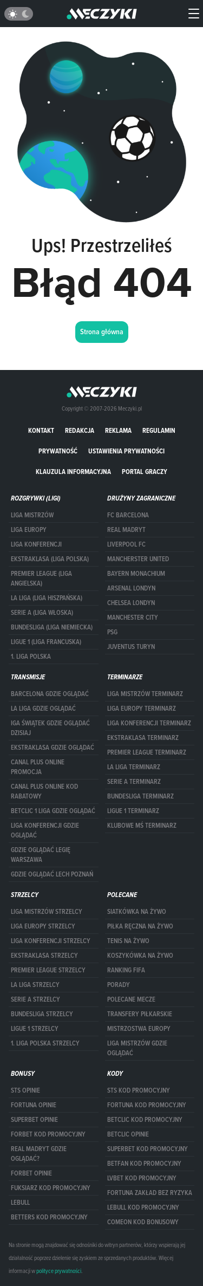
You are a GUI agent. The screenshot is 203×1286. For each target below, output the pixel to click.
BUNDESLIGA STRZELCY (42, 1014)
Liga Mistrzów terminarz (145, 694)
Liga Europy (29, 529)
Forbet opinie (31, 1173)
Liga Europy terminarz (141, 708)
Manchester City (132, 617)
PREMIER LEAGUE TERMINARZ (146, 752)
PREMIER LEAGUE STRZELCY (48, 970)
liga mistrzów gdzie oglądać (137, 1048)
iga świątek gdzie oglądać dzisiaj (50, 728)
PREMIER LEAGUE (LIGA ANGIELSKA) (41, 578)
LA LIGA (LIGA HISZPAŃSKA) (46, 598)
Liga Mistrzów (32, 515)
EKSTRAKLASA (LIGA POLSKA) (50, 559)
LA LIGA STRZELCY (35, 984)
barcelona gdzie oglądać (50, 694)
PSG (112, 632)
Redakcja (79, 430)
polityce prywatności (58, 1270)
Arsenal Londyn (131, 588)
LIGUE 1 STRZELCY (34, 1028)
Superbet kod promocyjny (147, 1149)
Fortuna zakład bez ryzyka (149, 1192)
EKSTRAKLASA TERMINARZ (143, 737)
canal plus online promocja (37, 767)
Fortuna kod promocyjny (146, 1105)
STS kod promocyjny (138, 1090)
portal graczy (144, 471)
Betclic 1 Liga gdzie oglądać (53, 811)
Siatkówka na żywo (136, 911)
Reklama (118, 430)
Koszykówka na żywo (140, 955)
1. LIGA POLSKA (31, 656)
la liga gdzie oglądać (43, 708)
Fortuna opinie (33, 1105)
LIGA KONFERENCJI (36, 544)
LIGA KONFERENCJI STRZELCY (50, 941)
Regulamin (158, 430)
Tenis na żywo (128, 941)
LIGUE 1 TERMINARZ (133, 811)
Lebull (20, 1202)
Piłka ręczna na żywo (140, 926)
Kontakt (41, 430)
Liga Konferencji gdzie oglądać (45, 830)
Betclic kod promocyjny (144, 1119)
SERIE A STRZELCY (35, 999)
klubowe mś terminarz (141, 825)
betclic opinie (128, 1134)
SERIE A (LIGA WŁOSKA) (42, 612)
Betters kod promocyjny (49, 1217)
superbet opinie (34, 1119)
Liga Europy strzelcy (43, 926)
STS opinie (25, 1090)
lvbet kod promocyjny (141, 1178)
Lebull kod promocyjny (143, 1207)
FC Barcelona (128, 515)
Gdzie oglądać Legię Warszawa (40, 855)
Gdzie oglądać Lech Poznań (52, 874)
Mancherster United (138, 559)
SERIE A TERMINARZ (134, 781)
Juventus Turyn (131, 646)
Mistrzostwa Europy (139, 1028)
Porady (118, 984)
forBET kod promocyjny (48, 1134)
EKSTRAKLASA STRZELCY (44, 955)
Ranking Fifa (126, 970)
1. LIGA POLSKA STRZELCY (45, 1043)
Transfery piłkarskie (139, 1014)
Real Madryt (126, 529)
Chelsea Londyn (131, 603)
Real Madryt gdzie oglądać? (39, 1154)
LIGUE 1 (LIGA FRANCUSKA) (46, 642)
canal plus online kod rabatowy (44, 791)
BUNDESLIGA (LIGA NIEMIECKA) (52, 627)
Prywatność (57, 451)
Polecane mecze (131, 999)
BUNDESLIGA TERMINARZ (140, 796)
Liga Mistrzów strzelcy (46, 911)
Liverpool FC (126, 544)
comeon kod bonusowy (143, 1222)
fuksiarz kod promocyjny (50, 1188)
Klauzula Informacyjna (73, 471)
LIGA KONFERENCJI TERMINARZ (149, 723)
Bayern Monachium (136, 573)
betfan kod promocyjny (144, 1163)
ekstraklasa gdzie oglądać (52, 747)
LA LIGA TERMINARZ (133, 767)
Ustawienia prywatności (126, 451)
